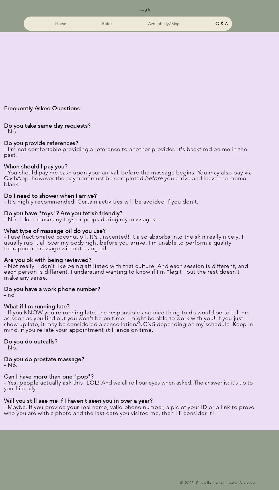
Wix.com (247, 482)
